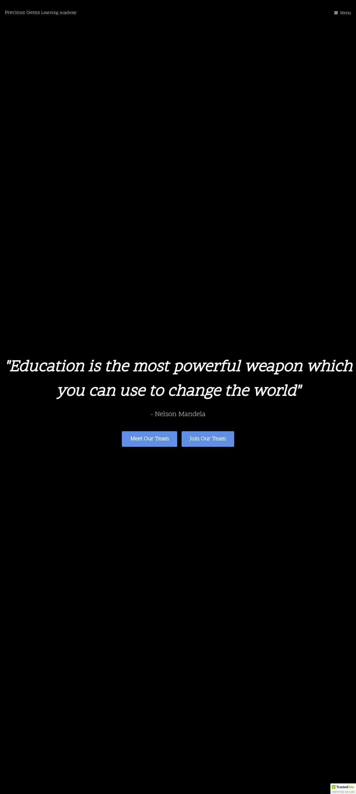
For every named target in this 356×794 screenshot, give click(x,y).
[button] (343, 788)
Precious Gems (40, 12)
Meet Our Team (149, 439)
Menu (345, 13)
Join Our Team (208, 439)
